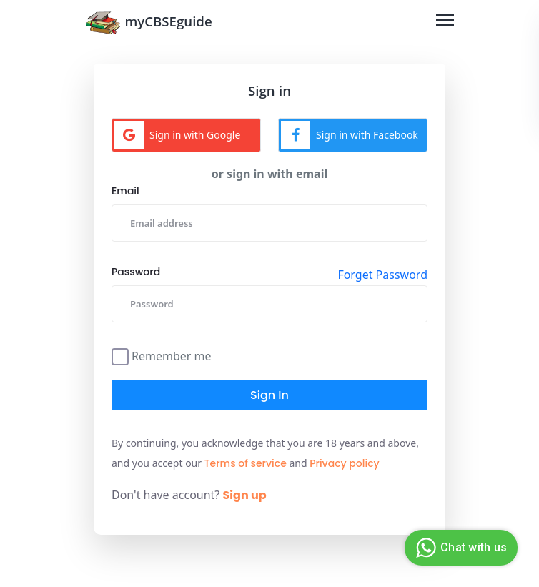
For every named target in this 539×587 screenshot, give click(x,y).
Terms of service (245, 463)
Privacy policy (345, 463)
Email (125, 191)
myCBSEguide (148, 22)
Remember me (172, 355)
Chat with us (459, 547)
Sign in (269, 395)
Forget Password (382, 274)
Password (136, 272)
